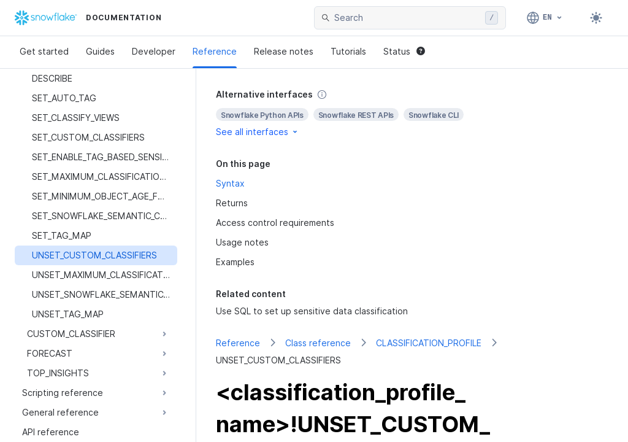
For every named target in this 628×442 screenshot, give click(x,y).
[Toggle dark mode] (596, 18)
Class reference (318, 343)
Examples (235, 262)
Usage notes (242, 242)
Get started (44, 51)
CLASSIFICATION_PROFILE (428, 343)
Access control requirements (275, 222)
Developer (153, 51)
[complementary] (412, 113)
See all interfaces (257, 131)
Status (404, 51)
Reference (215, 51)
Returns (232, 203)
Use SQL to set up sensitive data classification (312, 311)
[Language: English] (545, 18)
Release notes (283, 51)
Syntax (230, 183)
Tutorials (348, 51)
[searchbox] (407, 18)
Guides (100, 51)
